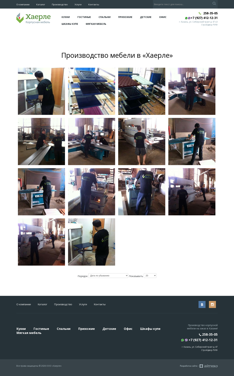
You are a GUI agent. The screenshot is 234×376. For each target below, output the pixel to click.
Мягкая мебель (96, 23)
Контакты (93, 4)
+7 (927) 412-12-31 (199, 340)
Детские (145, 17)
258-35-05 (210, 13)
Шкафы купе (70, 23)
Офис (162, 17)
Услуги (78, 4)
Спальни (105, 17)
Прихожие (125, 17)
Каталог (40, 4)
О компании (23, 4)
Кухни (66, 17)
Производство (60, 4)
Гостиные (84, 17)
